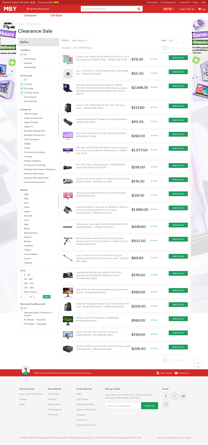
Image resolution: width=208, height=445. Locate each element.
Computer (30, 15)
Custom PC (184, 2)
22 (184, 47)
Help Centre (82, 399)
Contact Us (82, 419)
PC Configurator (168, 2)
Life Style (56, 15)
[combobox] (112, 8)
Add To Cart (178, 59)
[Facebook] (166, 399)
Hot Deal (52, 399)
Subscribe (150, 405)
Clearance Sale (33, 24)
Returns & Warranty (86, 409)
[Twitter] (175, 399)
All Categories (55, 409)
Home (21, 24)
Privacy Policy (184, 437)
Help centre (166, 373)
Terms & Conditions (166, 437)
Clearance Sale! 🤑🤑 (48, 2)
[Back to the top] (198, 363)
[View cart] (199, 9)
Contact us (184, 373)
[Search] (138, 9)
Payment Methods (85, 404)
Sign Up (190, 9)
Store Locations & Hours (31, 394)
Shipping (81, 414)
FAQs (79, 394)
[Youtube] (184, 399)
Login (182, 9)
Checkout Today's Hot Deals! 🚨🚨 (19, 2)
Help (203, 2)
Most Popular (79, 40)
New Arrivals (54, 404)
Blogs (195, 2)
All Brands (53, 414)
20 (171, 40)
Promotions (152, 2)
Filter (46, 297)
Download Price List (86, 425)
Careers (23, 399)
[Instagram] (166, 407)
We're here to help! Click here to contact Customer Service (62, 373)
